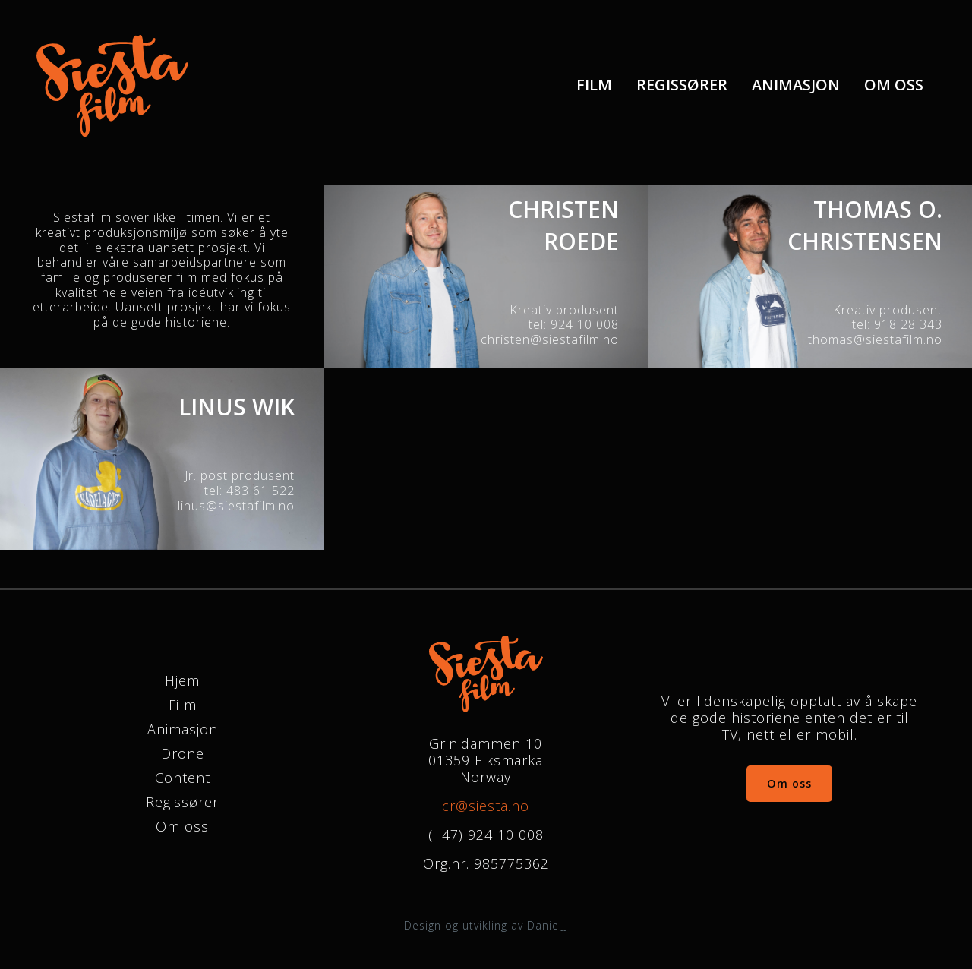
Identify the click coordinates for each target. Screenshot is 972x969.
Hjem (182, 680)
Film (594, 86)
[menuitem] (594, 85)
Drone (182, 753)
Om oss (893, 86)
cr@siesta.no (485, 806)
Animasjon (796, 86)
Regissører (681, 86)
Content (182, 778)
